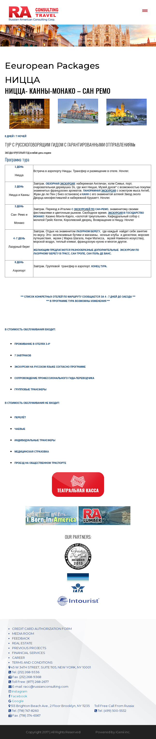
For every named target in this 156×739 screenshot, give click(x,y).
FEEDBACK (21, 638)
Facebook (19, 696)
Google (18, 701)
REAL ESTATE (22, 643)
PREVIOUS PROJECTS (29, 648)
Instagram (19, 691)
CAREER (18, 657)
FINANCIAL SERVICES (28, 653)
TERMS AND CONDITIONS (32, 662)
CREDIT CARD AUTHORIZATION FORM (42, 629)
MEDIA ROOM (23, 633)
